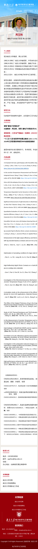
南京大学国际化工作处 (11, 486)
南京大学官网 (8, 480)
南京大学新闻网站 (9, 483)
